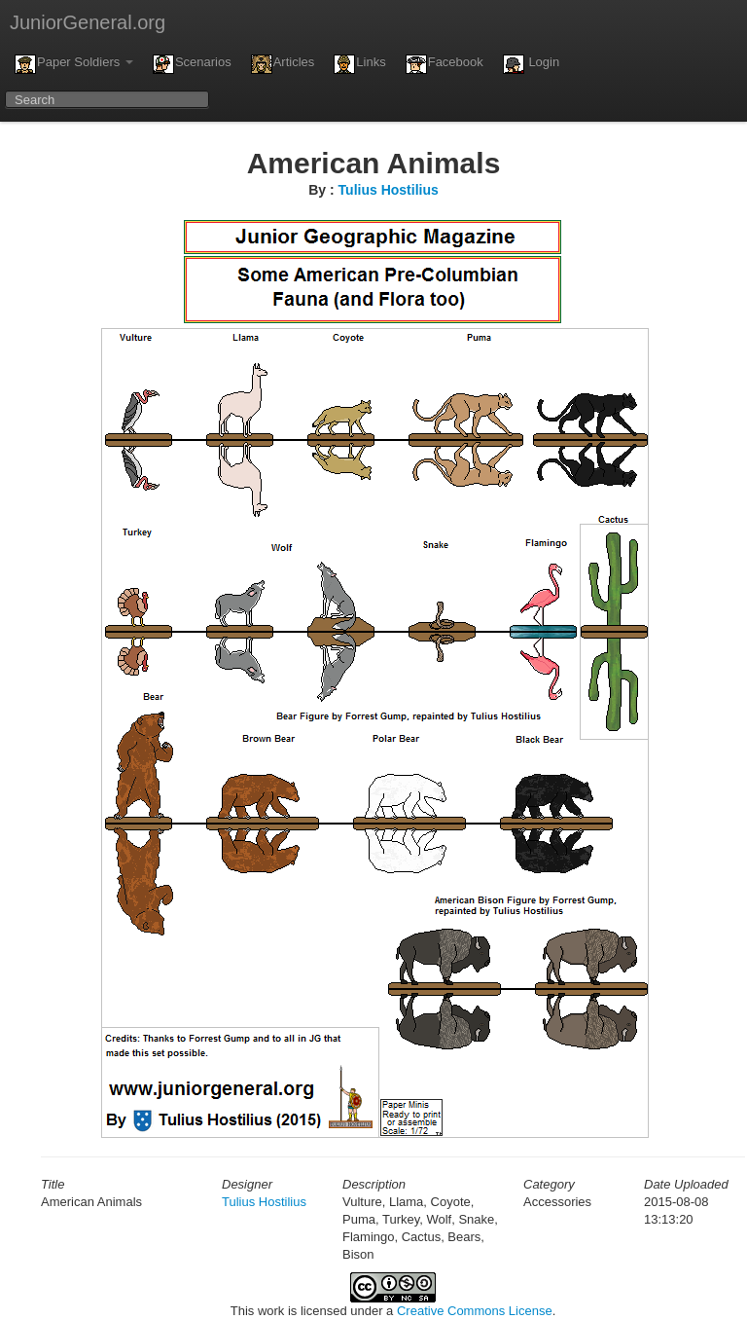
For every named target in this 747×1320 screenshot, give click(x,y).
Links (359, 64)
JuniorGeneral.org (87, 22)
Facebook (444, 64)
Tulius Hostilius (388, 190)
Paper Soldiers (74, 64)
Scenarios (192, 64)
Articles (283, 64)
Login (531, 64)
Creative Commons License (474, 1310)
